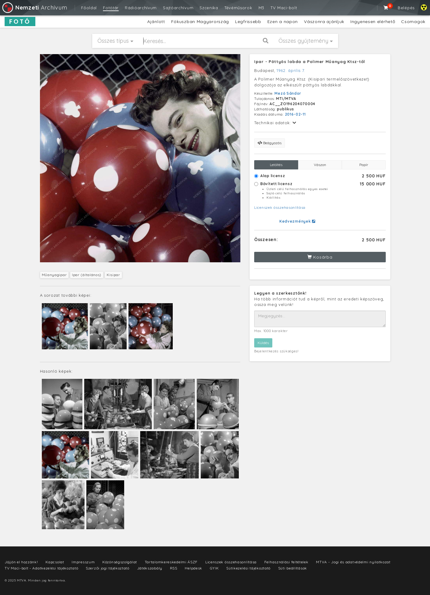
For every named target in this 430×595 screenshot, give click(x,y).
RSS (173, 568)
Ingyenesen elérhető (372, 21)
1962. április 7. (291, 70)
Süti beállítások (292, 568)
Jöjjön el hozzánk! (21, 562)
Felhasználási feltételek (286, 562)
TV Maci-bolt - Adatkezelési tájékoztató (41, 568)
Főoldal (89, 7)
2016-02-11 (295, 114)
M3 (261, 7)
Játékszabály (149, 568)
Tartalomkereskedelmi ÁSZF (171, 562)
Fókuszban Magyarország (200, 21)
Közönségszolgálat (119, 562)
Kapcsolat (54, 562)
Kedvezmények (297, 221)
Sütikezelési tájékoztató (248, 568)
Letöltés (276, 164)
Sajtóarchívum (178, 7)
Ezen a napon (282, 21)
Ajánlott (156, 21)
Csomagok (413, 21)
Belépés (406, 7)
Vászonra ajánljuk (324, 21)
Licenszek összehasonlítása (280, 207)
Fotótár (111, 7)
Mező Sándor (287, 93)
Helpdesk (193, 568)
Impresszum (83, 562)
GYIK (214, 568)
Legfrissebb (248, 21)
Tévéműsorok (238, 7)
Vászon (320, 164)
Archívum (34, 7)
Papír (363, 164)
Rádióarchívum (141, 7)
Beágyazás (270, 143)
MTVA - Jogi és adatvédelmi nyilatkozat (353, 562)
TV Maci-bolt (283, 7)
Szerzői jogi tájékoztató (107, 568)
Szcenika (208, 7)
